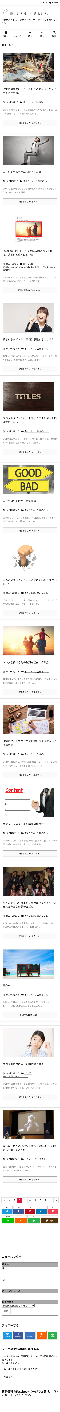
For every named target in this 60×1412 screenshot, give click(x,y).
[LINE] (8, 1220)
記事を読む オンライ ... (30, 853)
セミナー (28, 1159)
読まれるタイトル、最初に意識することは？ (28, 339)
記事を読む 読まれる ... (30, 369)
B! (30, 1335)
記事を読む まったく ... (30, 201)
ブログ (27, 1073)
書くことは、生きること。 (35, 102)
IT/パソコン (28, 263)
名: (3, 1279)
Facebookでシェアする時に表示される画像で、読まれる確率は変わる (28, 252)
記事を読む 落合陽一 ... (30, 1179)
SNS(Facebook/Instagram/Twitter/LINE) (21, 266)
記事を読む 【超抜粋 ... (30, 774)
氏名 (5, 1264)
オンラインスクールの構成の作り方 (23, 824)
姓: (3, 1268)
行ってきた (40, 1159)
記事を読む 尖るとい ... (30, 613)
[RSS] (21, 1220)
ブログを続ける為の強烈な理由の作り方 (26, 662)
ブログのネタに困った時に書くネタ (23, 1064)
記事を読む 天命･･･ (30, 1014)
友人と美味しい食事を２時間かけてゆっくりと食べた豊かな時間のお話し (29, 904)
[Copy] (49, 1220)
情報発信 (7, 269)
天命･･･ (7, 985)
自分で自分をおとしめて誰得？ (21, 501)
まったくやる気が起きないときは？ (23, 172)
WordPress (48, 266)
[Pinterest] (30, 1211)
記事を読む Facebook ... (30, 290)
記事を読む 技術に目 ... (30, 122)
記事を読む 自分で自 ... (30, 530)
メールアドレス (11, 1290)
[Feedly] (34, 1220)
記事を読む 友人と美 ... (30, 936)
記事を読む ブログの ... (30, 451)
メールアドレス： (11, 1362)
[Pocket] (53, 1211)
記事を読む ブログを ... (30, 692)
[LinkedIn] (41, 1211)
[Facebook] (18, 1211)
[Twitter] (7, 1211)
